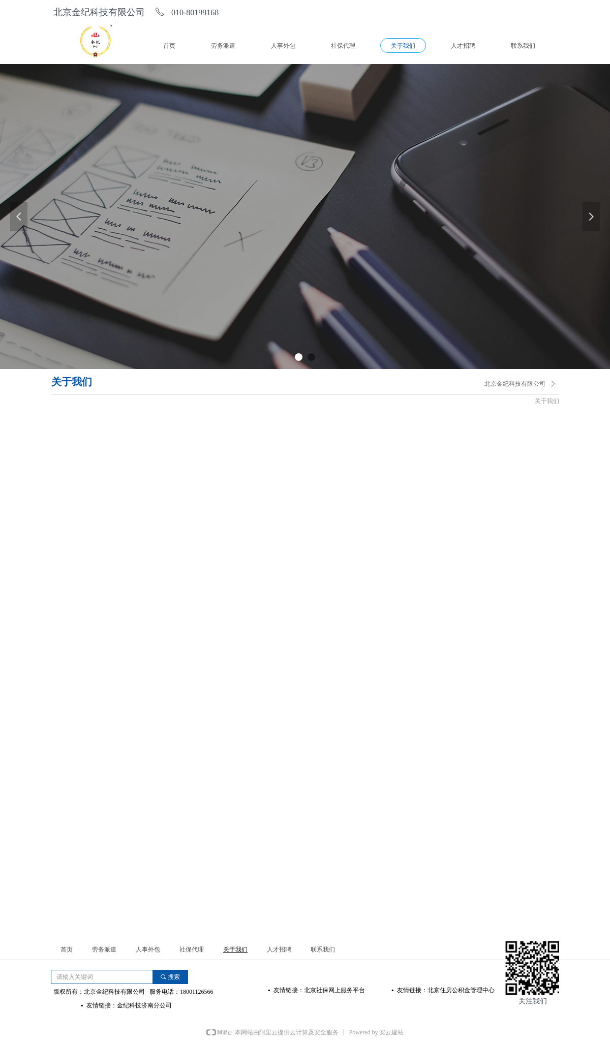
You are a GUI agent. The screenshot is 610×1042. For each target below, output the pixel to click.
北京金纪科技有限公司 (514, 383)
